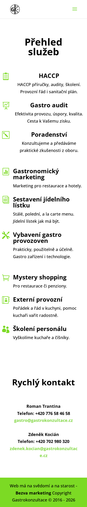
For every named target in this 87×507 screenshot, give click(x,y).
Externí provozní (37, 299)
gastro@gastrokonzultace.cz (43, 420)
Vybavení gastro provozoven (37, 237)
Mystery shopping (40, 277)
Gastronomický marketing (36, 174)
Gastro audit (49, 105)
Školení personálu (40, 329)
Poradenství (49, 134)
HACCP (49, 75)
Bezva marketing (33, 493)
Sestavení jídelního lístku (41, 202)
